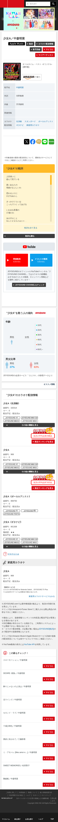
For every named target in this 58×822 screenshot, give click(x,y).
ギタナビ (20, 125)
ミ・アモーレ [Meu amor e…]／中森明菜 (20, 752)
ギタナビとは (13, 554)
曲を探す (17, 819)
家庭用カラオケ (32, 125)
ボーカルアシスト (45, 121)
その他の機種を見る (29, 425)
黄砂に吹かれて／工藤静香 (14, 739)
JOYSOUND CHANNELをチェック (29, 285)
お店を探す (29, 819)
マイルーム (6, 819)
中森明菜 (20, 87)
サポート (36, 795)
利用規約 (22, 792)
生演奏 (19, 121)
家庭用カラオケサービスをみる (42, 596)
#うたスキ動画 (41, 260)
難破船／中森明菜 (10, 779)
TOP (52, 819)
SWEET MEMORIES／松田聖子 (16, 765)
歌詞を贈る (29, 236)
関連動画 (16, 260)
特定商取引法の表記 (16, 795)
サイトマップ (46, 795)
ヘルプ (28, 795)
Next (55, 19)
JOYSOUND (16, 4)
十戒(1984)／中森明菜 (12, 726)
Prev (3, 19)
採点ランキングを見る (44, 442)
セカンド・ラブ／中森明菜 (14, 713)
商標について (32, 792)
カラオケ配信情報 (45, 44)
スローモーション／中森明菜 (15, 660)
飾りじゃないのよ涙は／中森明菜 (17, 686)
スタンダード (30, 121)
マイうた (49, 49)
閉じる (52, 10)
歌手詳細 (36, 49)
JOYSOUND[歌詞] (46, 629)
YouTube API (29, 644)
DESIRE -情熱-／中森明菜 (14, 673)
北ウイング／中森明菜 (12, 700)
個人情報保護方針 (46, 792)
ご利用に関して (11, 792)
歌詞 (31, 44)
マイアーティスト (45, 55)
